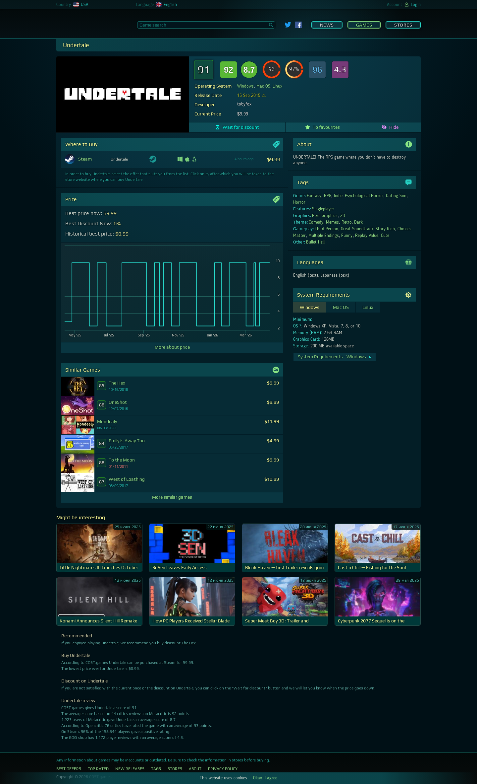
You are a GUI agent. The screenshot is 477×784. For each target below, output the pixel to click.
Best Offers (68, 768)
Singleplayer (323, 209)
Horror (299, 202)
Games (364, 25)
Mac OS (263, 86)
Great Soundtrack (357, 229)
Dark (358, 222)
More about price (172, 347)
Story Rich (385, 229)
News (327, 25)
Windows (245, 86)
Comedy (316, 222)
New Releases (129, 768)
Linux (277, 86)
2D (342, 215)
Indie (338, 195)
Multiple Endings (323, 235)
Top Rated (98, 768)
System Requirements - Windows (335, 356)
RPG (327, 195)
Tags (156, 768)
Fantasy (314, 195)
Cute (385, 235)
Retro (347, 222)
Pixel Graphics (325, 215)
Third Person (326, 229)
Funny (346, 235)
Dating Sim (396, 195)
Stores (403, 25)
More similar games (172, 497)
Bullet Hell (315, 242)
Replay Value (366, 235)
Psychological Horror (364, 195)
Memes (332, 222)
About (195, 768)
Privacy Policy (223, 768)
